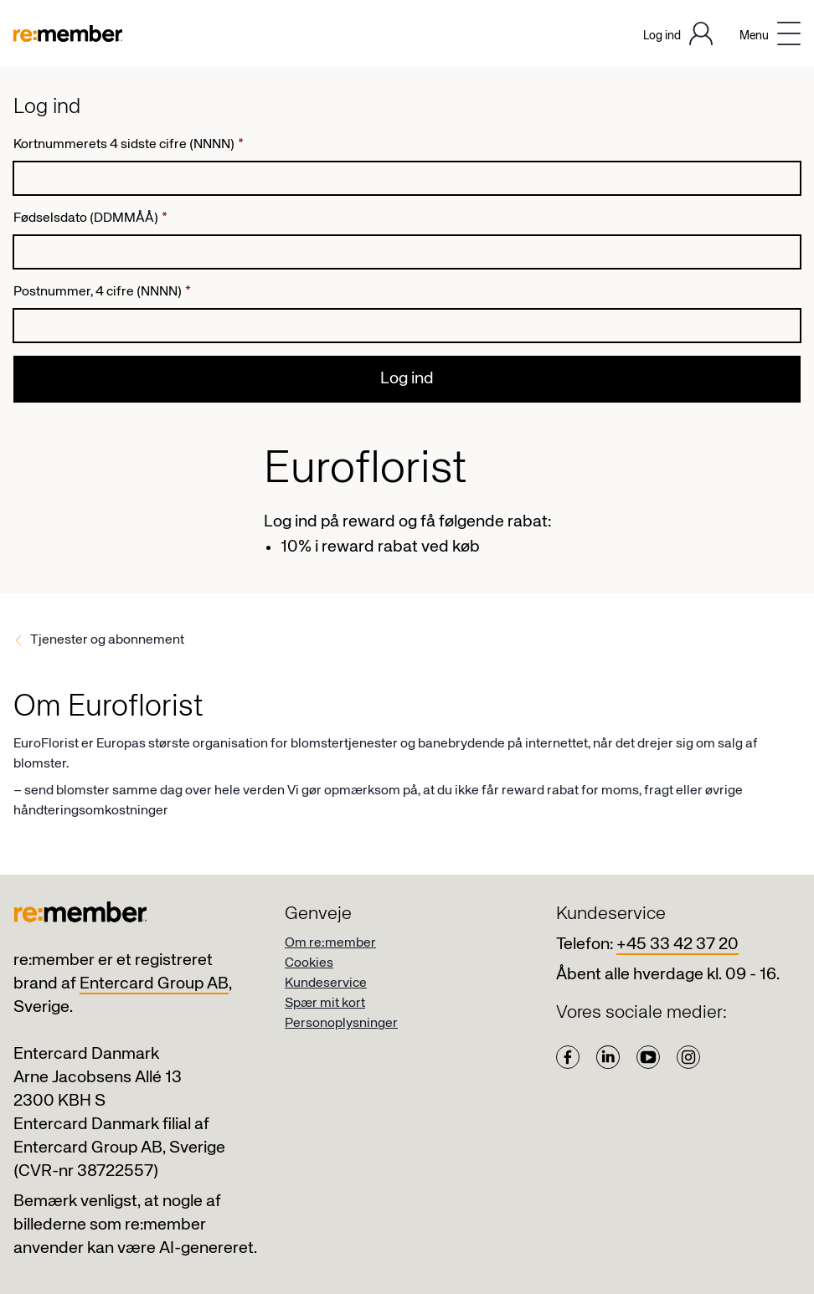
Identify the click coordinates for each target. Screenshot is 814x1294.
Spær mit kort (325, 1003)
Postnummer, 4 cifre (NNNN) (102, 292)
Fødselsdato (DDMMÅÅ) (90, 218)
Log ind (407, 379)
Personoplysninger (341, 1023)
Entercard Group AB (154, 984)
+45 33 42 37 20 (677, 944)
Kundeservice (326, 983)
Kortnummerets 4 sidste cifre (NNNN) (128, 144)
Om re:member (330, 943)
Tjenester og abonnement (107, 640)
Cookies (309, 963)
